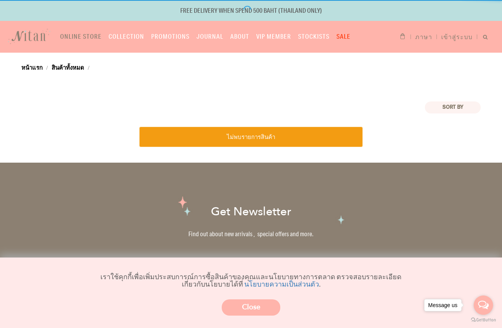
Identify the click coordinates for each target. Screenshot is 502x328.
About (239, 36)
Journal (210, 36)
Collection (126, 36)
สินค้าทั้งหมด (68, 67)
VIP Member (273, 36)
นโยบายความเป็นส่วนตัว (281, 284)
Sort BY (452, 107)
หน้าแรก (32, 67)
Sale (343, 36)
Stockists (313, 36)
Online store (81, 36)
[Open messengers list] (483, 305)
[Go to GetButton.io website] (483, 320)
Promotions (170, 36)
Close (251, 307)
